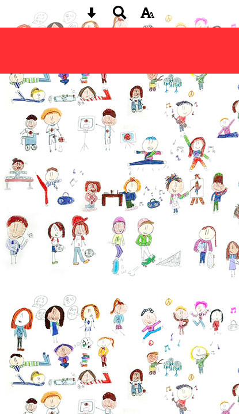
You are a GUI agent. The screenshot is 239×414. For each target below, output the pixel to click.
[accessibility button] (147, 16)
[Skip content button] (91, 16)
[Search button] (119, 16)
